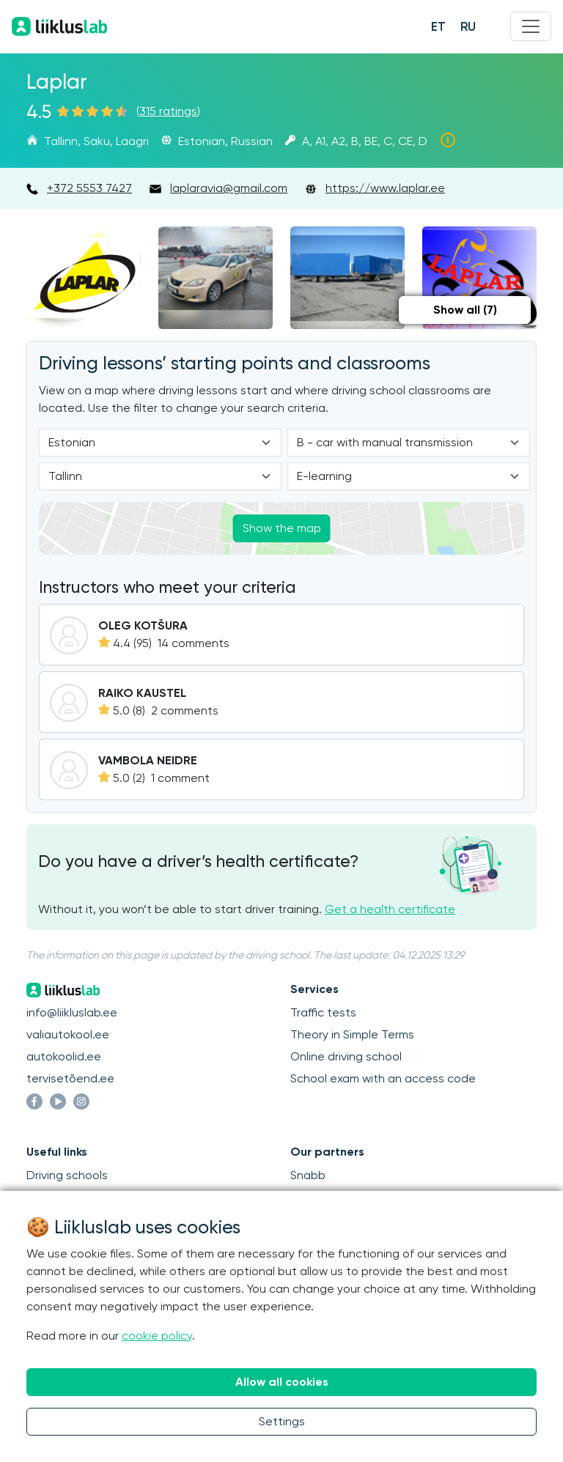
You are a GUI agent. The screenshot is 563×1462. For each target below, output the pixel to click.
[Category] (408, 443)
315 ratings (168, 111)
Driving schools (67, 1175)
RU (468, 26)
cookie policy (157, 1336)
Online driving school (346, 1056)
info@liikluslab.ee (71, 1012)
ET (438, 26)
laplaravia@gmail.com (228, 188)
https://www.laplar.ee (385, 188)
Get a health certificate (390, 909)
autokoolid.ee (63, 1056)
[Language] (160, 443)
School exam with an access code (383, 1078)
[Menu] (530, 26)
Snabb (307, 1175)
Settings (282, 1421)
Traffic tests (323, 1012)
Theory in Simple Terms (352, 1034)
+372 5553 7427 (89, 188)
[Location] (160, 476)
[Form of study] (408, 476)
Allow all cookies (281, 1382)
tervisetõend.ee (70, 1078)
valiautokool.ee (67, 1034)
